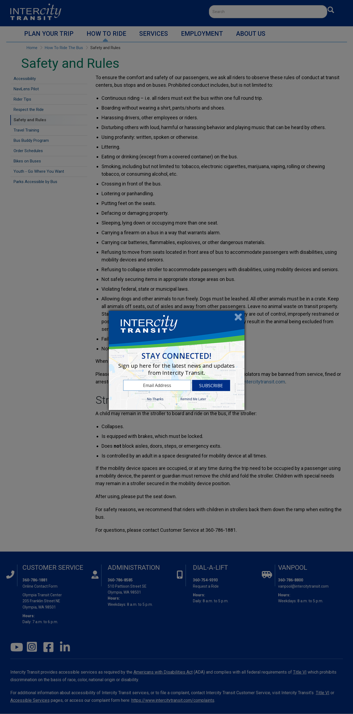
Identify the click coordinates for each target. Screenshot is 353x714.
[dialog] (176, 360)
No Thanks (155, 399)
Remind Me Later (193, 399)
